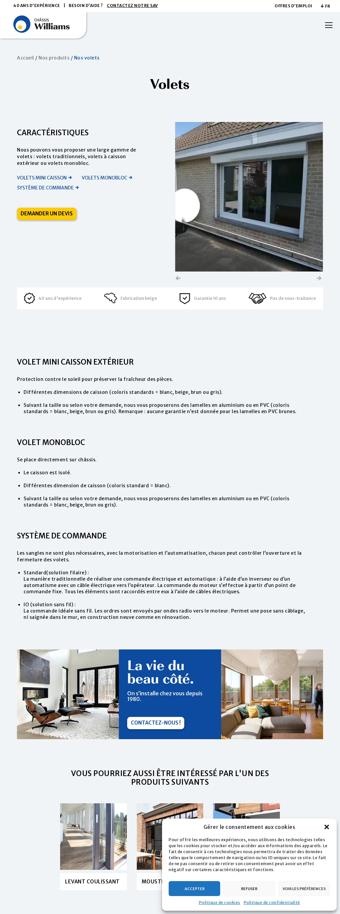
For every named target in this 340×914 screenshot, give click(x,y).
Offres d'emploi (293, 5)
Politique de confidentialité (272, 902)
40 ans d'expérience (36, 5)
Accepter (195, 888)
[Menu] (326, 25)
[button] (326, 827)
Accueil (25, 58)
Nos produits (54, 58)
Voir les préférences (304, 888)
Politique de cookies (219, 902)
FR (327, 6)
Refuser (249, 888)
